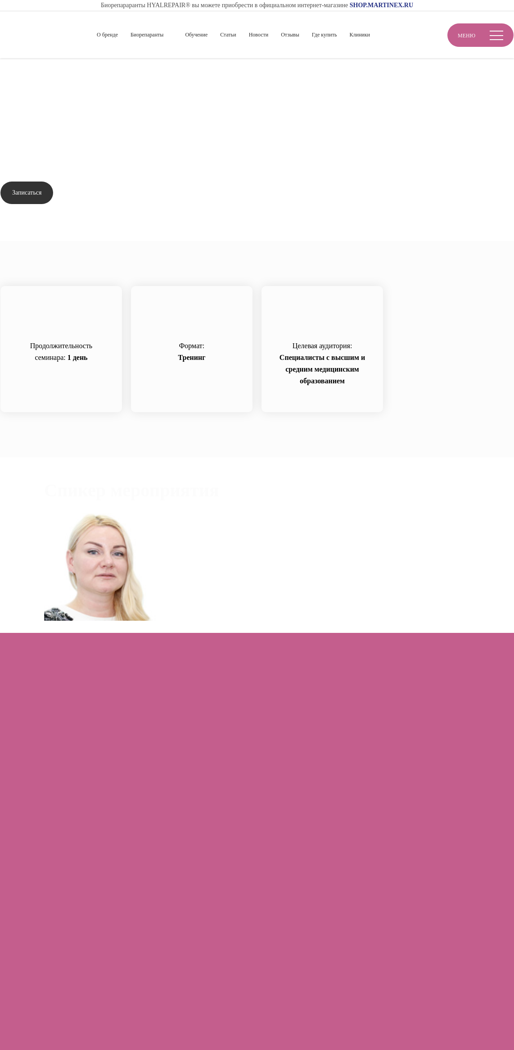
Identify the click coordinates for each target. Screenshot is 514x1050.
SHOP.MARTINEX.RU (381, 5)
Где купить (324, 35)
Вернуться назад (36, 99)
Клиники (359, 35)
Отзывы (290, 35)
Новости (259, 35)
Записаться (26, 192)
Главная (12, 73)
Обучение (196, 35)
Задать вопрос (93, 193)
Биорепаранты (147, 35)
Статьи (228, 35)
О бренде (107, 35)
